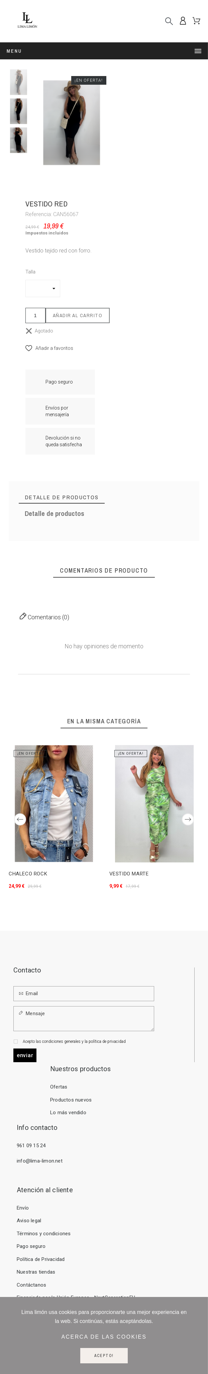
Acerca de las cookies (104, 1337)
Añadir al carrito (78, 315)
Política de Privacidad (41, 1259)
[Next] (188, 819)
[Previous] (20, 819)
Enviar (25, 1055)
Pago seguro (31, 1246)
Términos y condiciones (44, 1234)
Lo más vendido (68, 1113)
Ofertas (58, 1087)
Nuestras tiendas (36, 1272)
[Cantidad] (35, 315)
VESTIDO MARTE (128, 874)
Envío (23, 1208)
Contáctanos (31, 1285)
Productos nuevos (71, 1100)
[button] (49, 348)
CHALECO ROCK (28, 874)
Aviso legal (29, 1221)
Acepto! (104, 1355)
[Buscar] (169, 21)
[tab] (62, 497)
